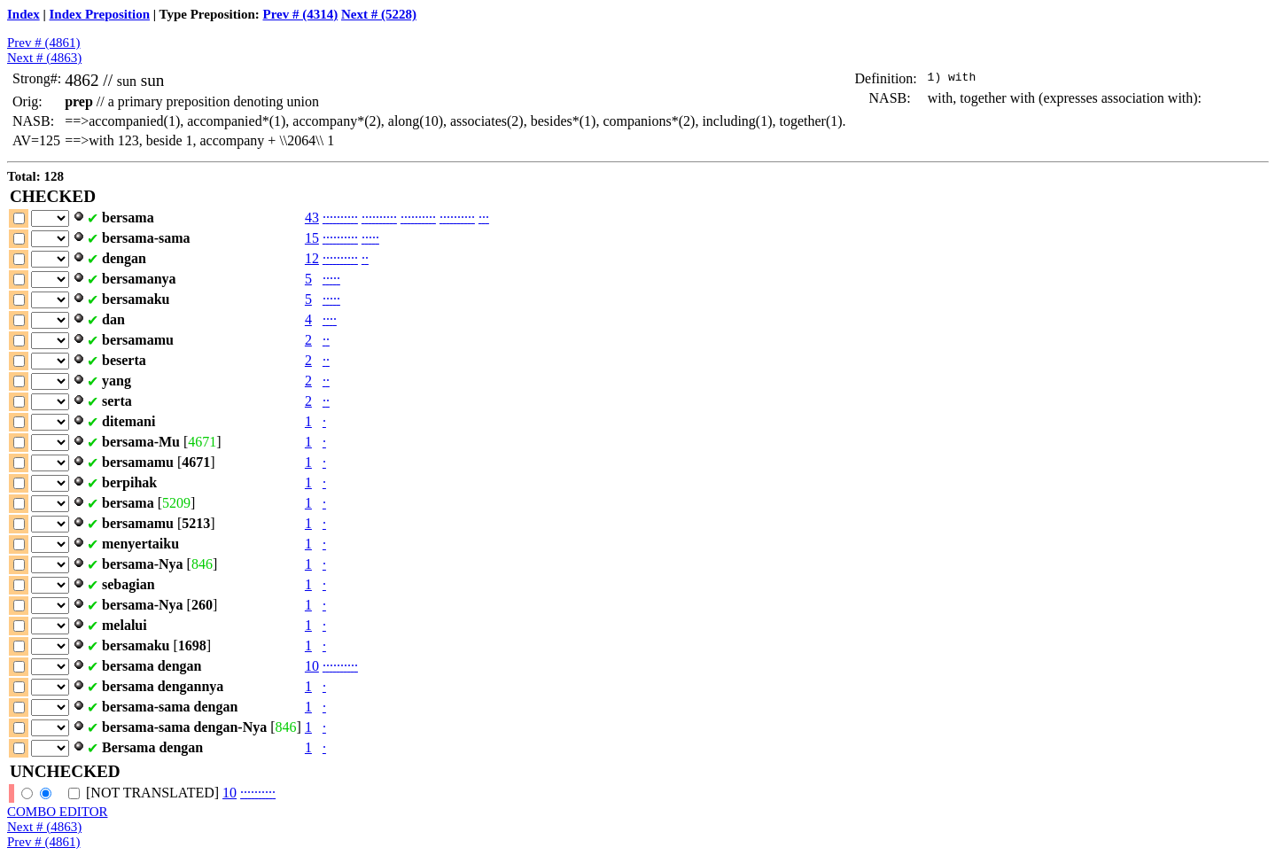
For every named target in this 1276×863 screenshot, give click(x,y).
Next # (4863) (44, 58)
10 (312, 665)
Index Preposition (100, 14)
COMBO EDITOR (57, 812)
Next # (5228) (378, 14)
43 (312, 217)
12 (312, 258)
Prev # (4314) (300, 14)
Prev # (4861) (44, 42)
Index (23, 14)
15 (312, 237)
